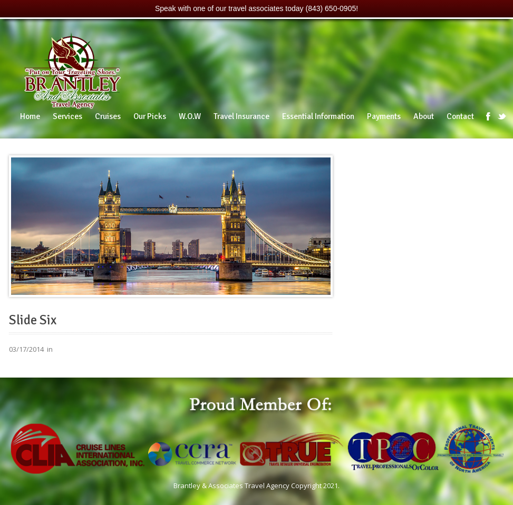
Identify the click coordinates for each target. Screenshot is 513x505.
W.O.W (190, 116)
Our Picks (149, 116)
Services (67, 116)
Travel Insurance (241, 116)
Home (30, 116)
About (423, 116)
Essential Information (318, 116)
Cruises (108, 116)
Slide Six (32, 320)
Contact (460, 116)
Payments (384, 116)
